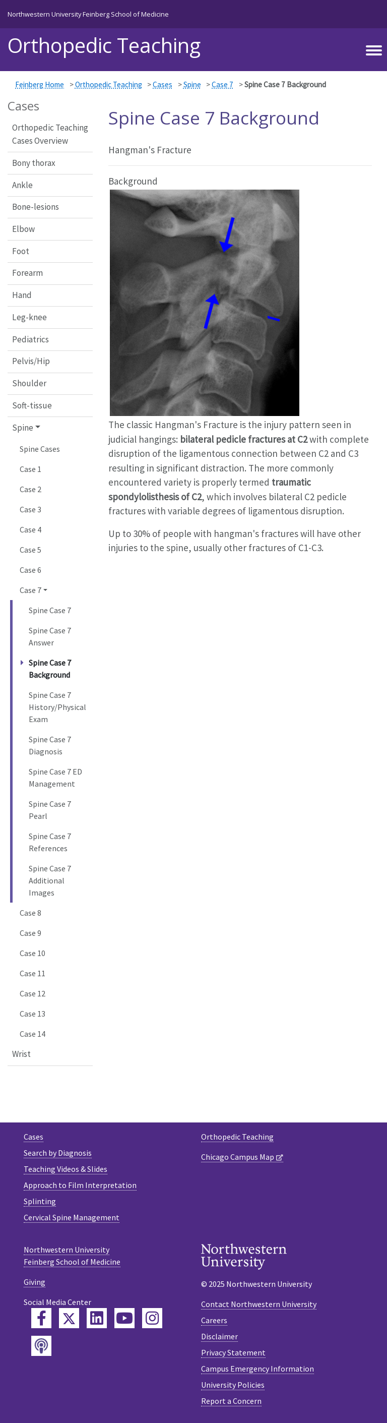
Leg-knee (29, 317)
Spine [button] (22, 427)
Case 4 (30, 529)
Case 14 (32, 1034)
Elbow (23, 228)
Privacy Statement (233, 1352)
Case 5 (30, 550)
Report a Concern (231, 1401)
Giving (34, 1282)
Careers (214, 1320)
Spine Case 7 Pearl (50, 810)
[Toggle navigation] (374, 51)
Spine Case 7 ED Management (55, 777)
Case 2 (30, 489)
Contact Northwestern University (258, 1304)
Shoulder (29, 383)
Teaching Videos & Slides (65, 1169)
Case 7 (222, 84)
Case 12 (32, 993)
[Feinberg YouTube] (124, 1318)
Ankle (22, 185)
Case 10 (32, 953)
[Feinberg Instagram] (152, 1318)
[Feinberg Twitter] (69, 1318)
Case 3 (30, 509)
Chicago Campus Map (237, 1157)
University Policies (233, 1385)
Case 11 (32, 973)
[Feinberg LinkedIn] (97, 1318)
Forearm (27, 272)
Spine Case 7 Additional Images (50, 880)
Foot (20, 251)
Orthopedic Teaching (104, 45)
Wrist (21, 1053)
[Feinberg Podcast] (41, 1346)
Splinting (40, 1201)
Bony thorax (33, 162)
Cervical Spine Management (71, 1217)
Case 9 (30, 933)
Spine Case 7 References (50, 842)
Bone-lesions (35, 206)
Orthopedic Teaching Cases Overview (50, 134)
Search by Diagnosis (58, 1153)
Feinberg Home (39, 84)
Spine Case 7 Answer (50, 636)
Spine (192, 84)
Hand (22, 295)
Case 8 (30, 913)
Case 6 (30, 570)
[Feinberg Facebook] (41, 1318)
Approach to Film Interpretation (80, 1185)
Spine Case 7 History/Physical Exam (57, 707)
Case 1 (30, 469)
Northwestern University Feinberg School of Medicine (88, 14)
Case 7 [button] (30, 590)
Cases (162, 84)
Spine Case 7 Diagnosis (50, 745)
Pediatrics (30, 339)
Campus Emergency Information (257, 1368)
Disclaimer (219, 1336)
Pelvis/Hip (31, 361)
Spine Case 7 (50, 610)
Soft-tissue (32, 405)
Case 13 (32, 1014)
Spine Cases (40, 449)
